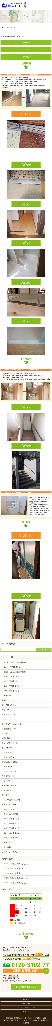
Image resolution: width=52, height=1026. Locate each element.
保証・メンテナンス (10, 743)
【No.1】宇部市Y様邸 (10, 819)
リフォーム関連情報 (10, 814)
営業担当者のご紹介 (10, 762)
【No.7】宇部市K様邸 (10, 681)
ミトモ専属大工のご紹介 (11, 800)
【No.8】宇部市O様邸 (10, 686)
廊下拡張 (26, 57)
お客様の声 (6, 696)
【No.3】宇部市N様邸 (10, 828)
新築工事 (5, 710)
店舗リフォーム (8, 767)
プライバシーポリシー (11, 852)
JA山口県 (5, 795)
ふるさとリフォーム (10, 805)
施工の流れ (6, 738)
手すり (26, 50)
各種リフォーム (8, 776)
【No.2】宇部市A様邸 (10, 823)
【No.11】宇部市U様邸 (11, 667)
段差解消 (26, 42)
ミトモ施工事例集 (9, 786)
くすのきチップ (8, 700)
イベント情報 (7, 752)
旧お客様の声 (7, 748)
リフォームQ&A (8, 757)
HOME (4, 719)
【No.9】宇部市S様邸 (10, 691)
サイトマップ (7, 842)
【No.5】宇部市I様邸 (10, 838)
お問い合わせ (7, 847)
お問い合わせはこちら (26, 987)
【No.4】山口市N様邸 (10, 833)
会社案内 (5, 733)
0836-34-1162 (13, 976)
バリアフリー (7, 781)
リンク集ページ (8, 790)
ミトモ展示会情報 (9, 705)
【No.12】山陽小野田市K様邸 (14, 672)
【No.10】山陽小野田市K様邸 (14, 662)
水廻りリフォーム (9, 771)
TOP (3, 27)
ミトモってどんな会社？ (11, 724)
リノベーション (8, 809)
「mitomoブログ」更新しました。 (15, 864)
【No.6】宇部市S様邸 (10, 677)
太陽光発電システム (10, 729)
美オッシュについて (10, 714)
